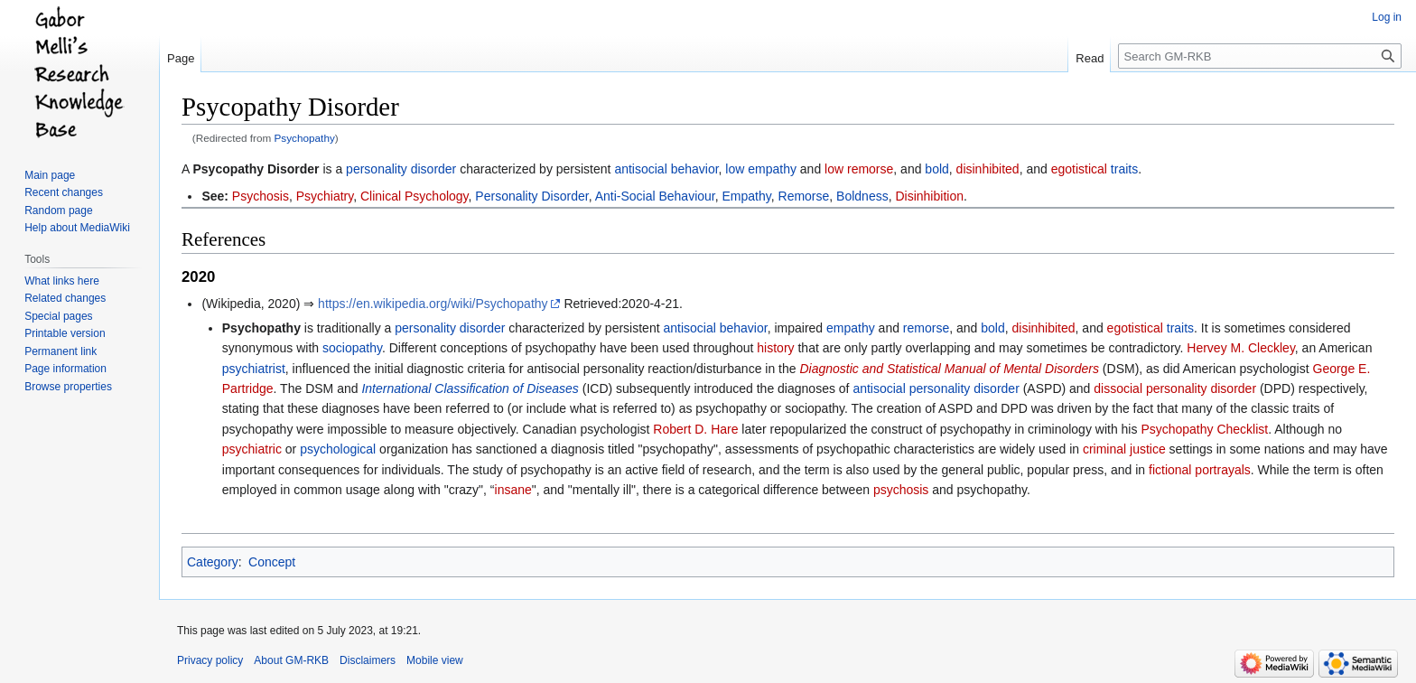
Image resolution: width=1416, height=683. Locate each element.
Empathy (746, 196)
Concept (271, 562)
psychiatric (252, 449)
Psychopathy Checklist (1204, 429)
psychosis (900, 489)
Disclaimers (368, 660)
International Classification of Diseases (469, 388)
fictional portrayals (1200, 470)
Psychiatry (325, 196)
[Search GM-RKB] (1260, 56)
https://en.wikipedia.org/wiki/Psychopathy (432, 303)
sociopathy (352, 348)
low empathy (760, 169)
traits (1124, 169)
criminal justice (1124, 449)
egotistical (1079, 169)
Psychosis (260, 196)
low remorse (858, 169)
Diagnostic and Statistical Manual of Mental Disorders (949, 368)
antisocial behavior (666, 169)
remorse (926, 328)
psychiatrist (253, 368)
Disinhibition (929, 196)
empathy (850, 328)
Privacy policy (210, 660)
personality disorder (401, 169)
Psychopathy (305, 138)
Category (212, 562)
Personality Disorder (531, 196)
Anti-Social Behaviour (655, 196)
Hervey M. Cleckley (1241, 348)
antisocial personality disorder (935, 388)
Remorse (804, 196)
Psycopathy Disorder (255, 169)
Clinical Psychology (414, 196)
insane (513, 489)
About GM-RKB (291, 660)
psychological (338, 449)
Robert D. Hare (695, 429)
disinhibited (988, 169)
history (775, 348)
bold (936, 169)
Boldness (862, 196)
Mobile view (434, 660)
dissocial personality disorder (1175, 388)
